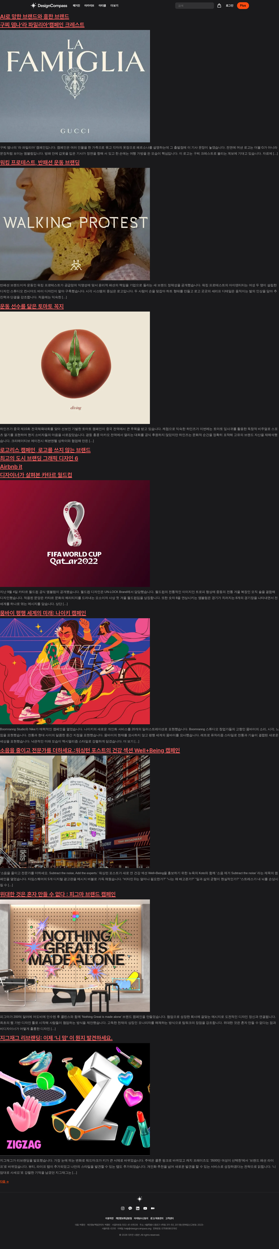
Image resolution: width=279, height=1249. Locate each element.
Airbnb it (11, 466)
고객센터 (169, 1218)
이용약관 (109, 1218)
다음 (4, 1181)
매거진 (76, 5)
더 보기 (114, 5)
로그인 (229, 5)
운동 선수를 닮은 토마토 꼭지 (32, 306)
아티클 (102, 5)
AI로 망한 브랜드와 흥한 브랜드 (34, 16)
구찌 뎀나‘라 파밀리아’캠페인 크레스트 (42, 24)
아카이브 (89, 5)
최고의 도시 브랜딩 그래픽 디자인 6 (39, 458)
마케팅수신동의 (141, 1218)
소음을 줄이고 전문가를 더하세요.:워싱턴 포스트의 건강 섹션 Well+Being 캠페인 (90, 750)
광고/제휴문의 (156, 1218)
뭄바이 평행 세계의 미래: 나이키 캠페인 (43, 613)
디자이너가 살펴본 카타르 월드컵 (36, 475)
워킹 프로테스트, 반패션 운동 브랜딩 (40, 162)
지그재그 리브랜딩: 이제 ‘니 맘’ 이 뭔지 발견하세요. (56, 1037)
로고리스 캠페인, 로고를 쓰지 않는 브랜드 (45, 450)
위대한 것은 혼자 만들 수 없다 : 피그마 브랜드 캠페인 (58, 894)
